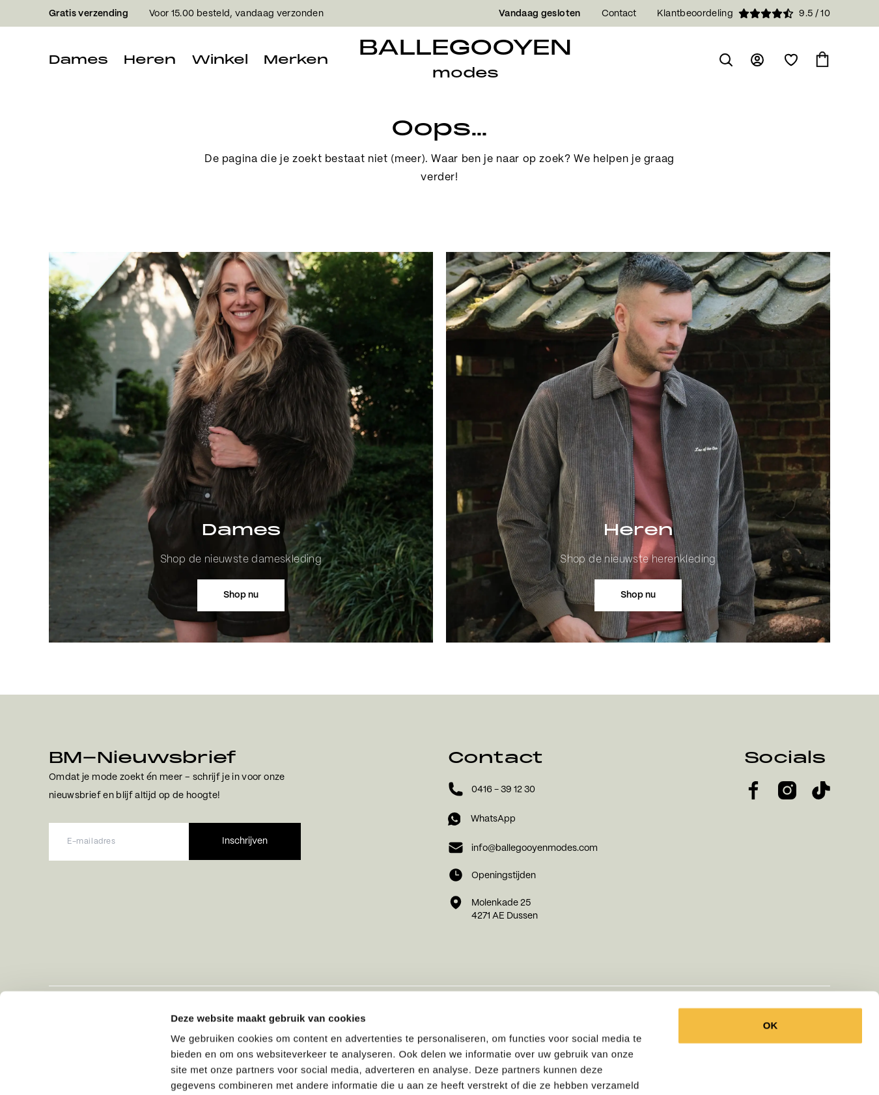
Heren (150, 59)
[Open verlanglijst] (791, 59)
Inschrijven (245, 841)
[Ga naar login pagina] (758, 59)
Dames (78, 59)
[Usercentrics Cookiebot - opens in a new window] (84, 1069)
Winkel (219, 59)
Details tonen (718, 1069)
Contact (619, 13)
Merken (296, 59)
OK (770, 925)
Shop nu (240, 595)
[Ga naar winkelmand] (822, 59)
